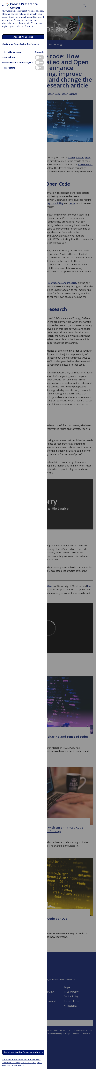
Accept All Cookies (23, 36)
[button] (12, 52)
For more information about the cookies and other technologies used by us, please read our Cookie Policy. (22, 1062)
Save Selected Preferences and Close (23, 1052)
